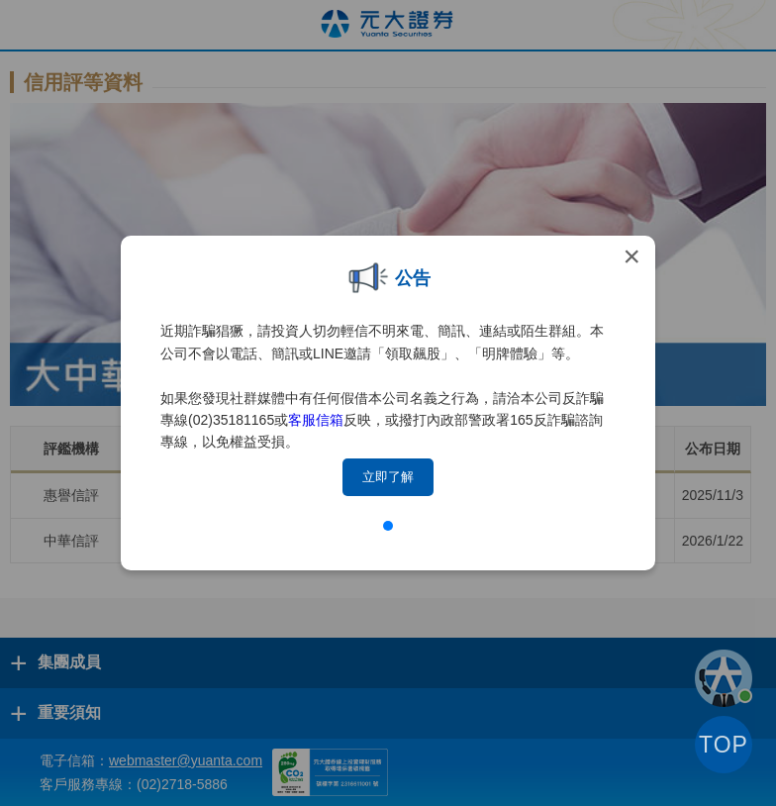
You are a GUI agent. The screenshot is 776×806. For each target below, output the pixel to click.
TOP (723, 744)
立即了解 (388, 476)
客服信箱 (315, 420)
